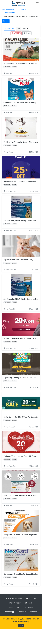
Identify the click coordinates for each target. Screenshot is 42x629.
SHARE (26, 33)
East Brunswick (8, 10)
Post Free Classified (14, 598)
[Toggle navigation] (37, 3)
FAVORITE (16, 33)
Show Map (9, 29)
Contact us (22, 612)
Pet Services (10, 12)
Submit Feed (14, 607)
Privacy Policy (14, 603)
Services (20, 10)
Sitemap (33, 612)
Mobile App (9, 612)
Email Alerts (28, 607)
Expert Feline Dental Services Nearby (18, 260)
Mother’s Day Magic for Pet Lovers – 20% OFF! (21, 338)
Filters (5, 21)
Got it (21, 625)
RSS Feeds (28, 603)
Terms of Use (30, 598)
